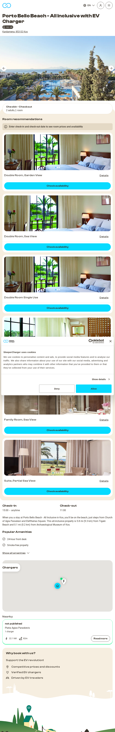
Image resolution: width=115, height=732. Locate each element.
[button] (57, 631)
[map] (57, 586)
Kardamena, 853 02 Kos (15, 31)
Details (104, 175)
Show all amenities (16, 553)
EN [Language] (89, 5)
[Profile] (100, 5)
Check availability (58, 185)
